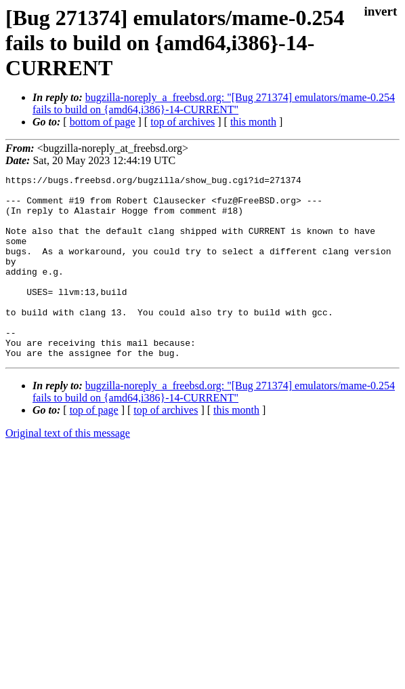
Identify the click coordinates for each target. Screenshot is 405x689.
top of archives (182, 121)
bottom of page (102, 121)
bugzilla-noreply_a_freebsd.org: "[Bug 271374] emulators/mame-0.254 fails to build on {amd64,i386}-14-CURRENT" (214, 103)
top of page (94, 446)
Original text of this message (67, 469)
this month (253, 121)
